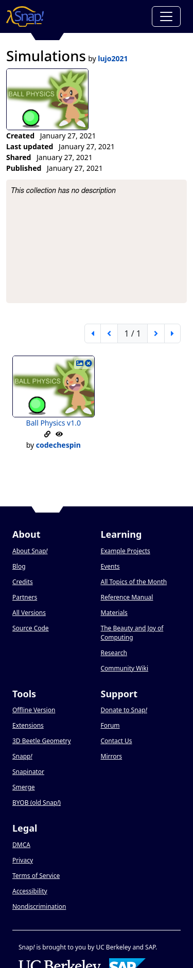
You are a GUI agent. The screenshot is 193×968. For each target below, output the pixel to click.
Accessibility (29, 891)
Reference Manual (127, 597)
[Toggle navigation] (166, 16)
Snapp (22, 756)
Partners (24, 597)
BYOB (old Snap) (36, 802)
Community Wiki (125, 668)
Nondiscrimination (39, 906)
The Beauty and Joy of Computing (132, 633)
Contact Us (116, 740)
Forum (110, 725)
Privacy (22, 860)
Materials (114, 612)
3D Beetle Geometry (41, 740)
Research (114, 652)
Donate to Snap (124, 710)
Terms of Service (36, 875)
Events (110, 566)
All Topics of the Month (134, 581)
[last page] (172, 333)
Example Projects (125, 551)
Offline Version (33, 710)
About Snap (29, 551)
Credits (22, 581)
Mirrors (111, 756)
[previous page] (109, 333)
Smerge (23, 787)
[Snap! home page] (25, 16)
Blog (19, 566)
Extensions (28, 725)
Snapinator (28, 771)
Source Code (30, 628)
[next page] (156, 333)
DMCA (21, 844)
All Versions (29, 612)
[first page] (92, 333)
